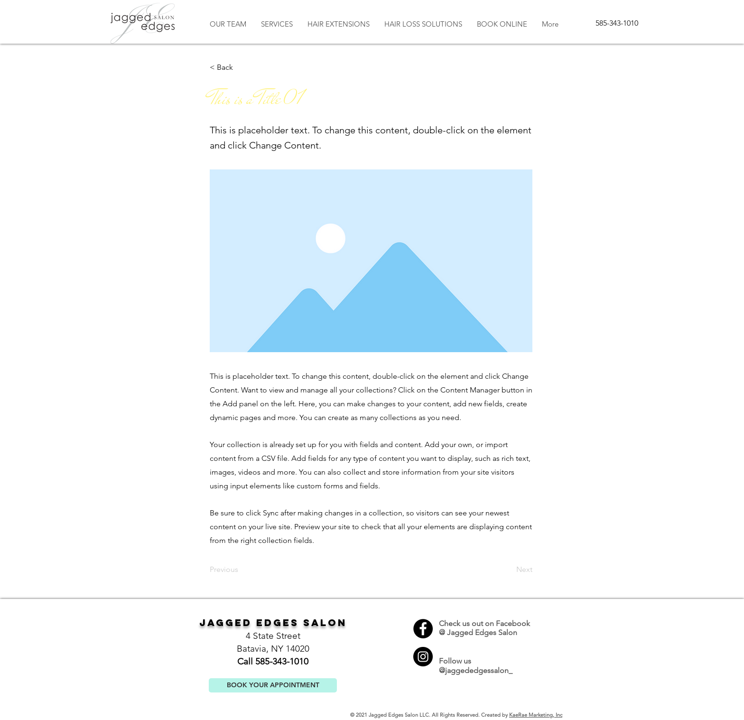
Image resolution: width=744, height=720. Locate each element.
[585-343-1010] (617, 23)
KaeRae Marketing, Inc (535, 714)
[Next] (508, 569)
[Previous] (241, 569)
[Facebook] (423, 628)
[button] (241, 67)
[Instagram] (423, 656)
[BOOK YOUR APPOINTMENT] (273, 685)
